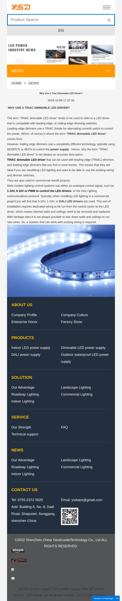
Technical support (24, 434)
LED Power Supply (91, 595)
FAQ (64, 427)
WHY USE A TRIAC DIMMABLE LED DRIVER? (38, 107)
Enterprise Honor (24, 322)
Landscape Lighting (76, 387)
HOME (16, 83)
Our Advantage (22, 387)
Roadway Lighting (25, 394)
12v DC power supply (34, 589)
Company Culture (74, 315)
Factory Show (71, 322)
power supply (59, 149)
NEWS (33, 83)
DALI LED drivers (71, 201)
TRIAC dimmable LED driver (86, 133)
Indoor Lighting (22, 401)
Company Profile (24, 315)
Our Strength (21, 427)
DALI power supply (25, 355)
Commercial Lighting (77, 394)
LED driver (34, 595)
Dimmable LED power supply (83, 348)
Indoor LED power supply (30, 348)
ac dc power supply (59, 595)
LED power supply (67, 589)
